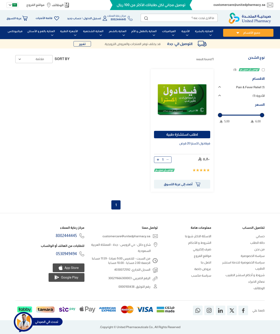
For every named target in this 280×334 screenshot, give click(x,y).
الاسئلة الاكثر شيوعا (198, 236)
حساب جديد (74, 18)
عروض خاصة (202, 269)
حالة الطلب (257, 242)
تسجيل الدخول (92, 18)
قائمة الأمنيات (44, 18)
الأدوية (259, 95)
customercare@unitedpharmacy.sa (239, 5)
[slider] (220, 115)
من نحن (259, 249)
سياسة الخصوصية (253, 256)
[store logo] (249, 18)
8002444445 (66, 236)
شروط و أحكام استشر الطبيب (245, 275)
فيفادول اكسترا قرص (194, 143)
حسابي (260, 236)
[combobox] (179, 18)
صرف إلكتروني (202, 249)
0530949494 (66, 254)
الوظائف (58, 5)
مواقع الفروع (35, 5)
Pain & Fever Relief (250, 87)
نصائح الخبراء (256, 281)
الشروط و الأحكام (199, 242)
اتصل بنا (206, 262)
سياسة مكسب (201, 275)
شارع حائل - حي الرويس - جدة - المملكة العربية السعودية (121, 248)
